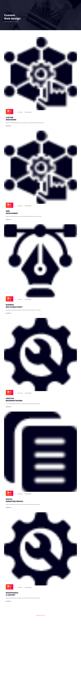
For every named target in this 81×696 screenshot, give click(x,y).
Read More (8, 125)
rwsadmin (20, 112)
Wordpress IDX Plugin (40, 615)
